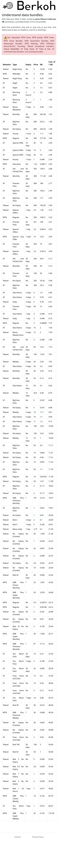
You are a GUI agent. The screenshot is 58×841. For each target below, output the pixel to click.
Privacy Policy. (38, 837)
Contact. (17, 837)
